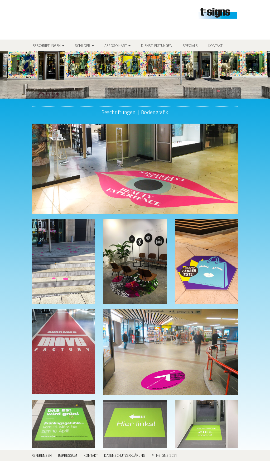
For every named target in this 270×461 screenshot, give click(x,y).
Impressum (67, 455)
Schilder (84, 45)
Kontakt (215, 45)
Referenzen (42, 455)
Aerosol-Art (117, 45)
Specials (190, 45)
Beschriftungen (48, 45)
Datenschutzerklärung (124, 455)
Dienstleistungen (156, 45)
